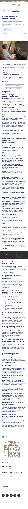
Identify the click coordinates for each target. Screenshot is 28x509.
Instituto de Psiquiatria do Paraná (15, 101)
